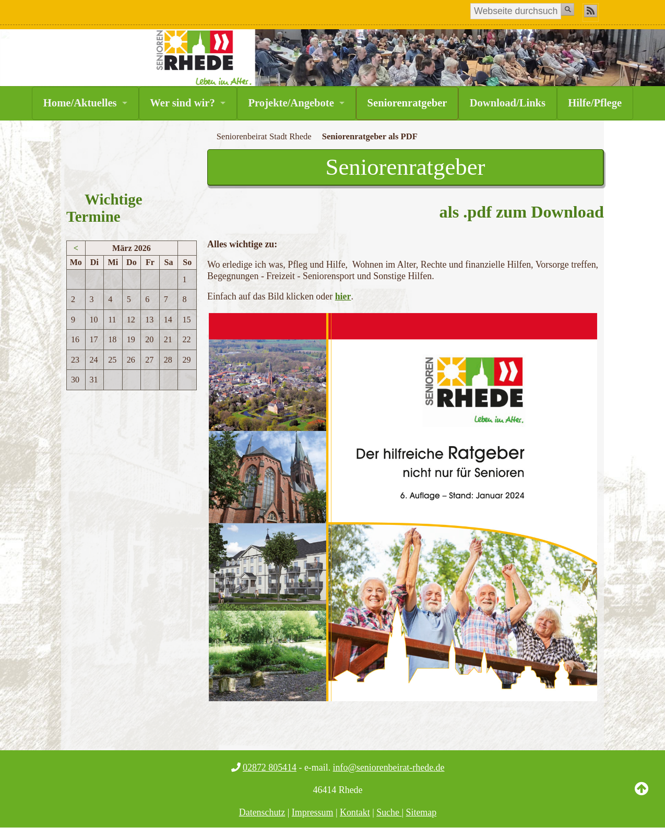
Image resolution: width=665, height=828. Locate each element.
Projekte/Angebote (291, 103)
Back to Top (641, 796)
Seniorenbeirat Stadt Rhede (264, 136)
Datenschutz (262, 812)
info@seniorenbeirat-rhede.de (389, 767)
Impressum (313, 812)
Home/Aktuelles (80, 103)
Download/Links (507, 103)
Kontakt (355, 812)
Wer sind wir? (182, 103)
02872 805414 (269, 767)
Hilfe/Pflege (595, 103)
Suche (388, 812)
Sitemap (421, 812)
